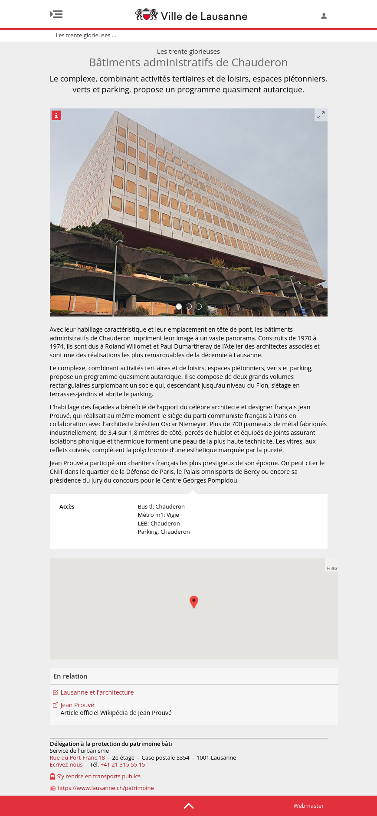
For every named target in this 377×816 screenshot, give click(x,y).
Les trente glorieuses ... (86, 35)
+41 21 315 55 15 (123, 764)
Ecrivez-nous (66, 764)
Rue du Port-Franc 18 (77, 757)
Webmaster (309, 805)
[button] (198, 608)
